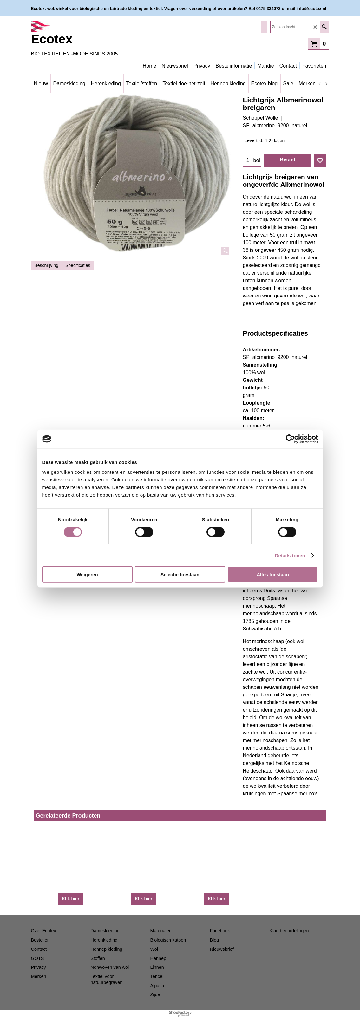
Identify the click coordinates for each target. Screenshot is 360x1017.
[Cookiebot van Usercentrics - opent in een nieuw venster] (290, 439)
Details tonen (290, 555)
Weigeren (87, 574)
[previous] (320, 84)
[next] (326, 84)
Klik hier (70, 898)
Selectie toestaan (180, 574)
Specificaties (77, 265)
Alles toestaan (273, 574)
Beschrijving (46, 265)
